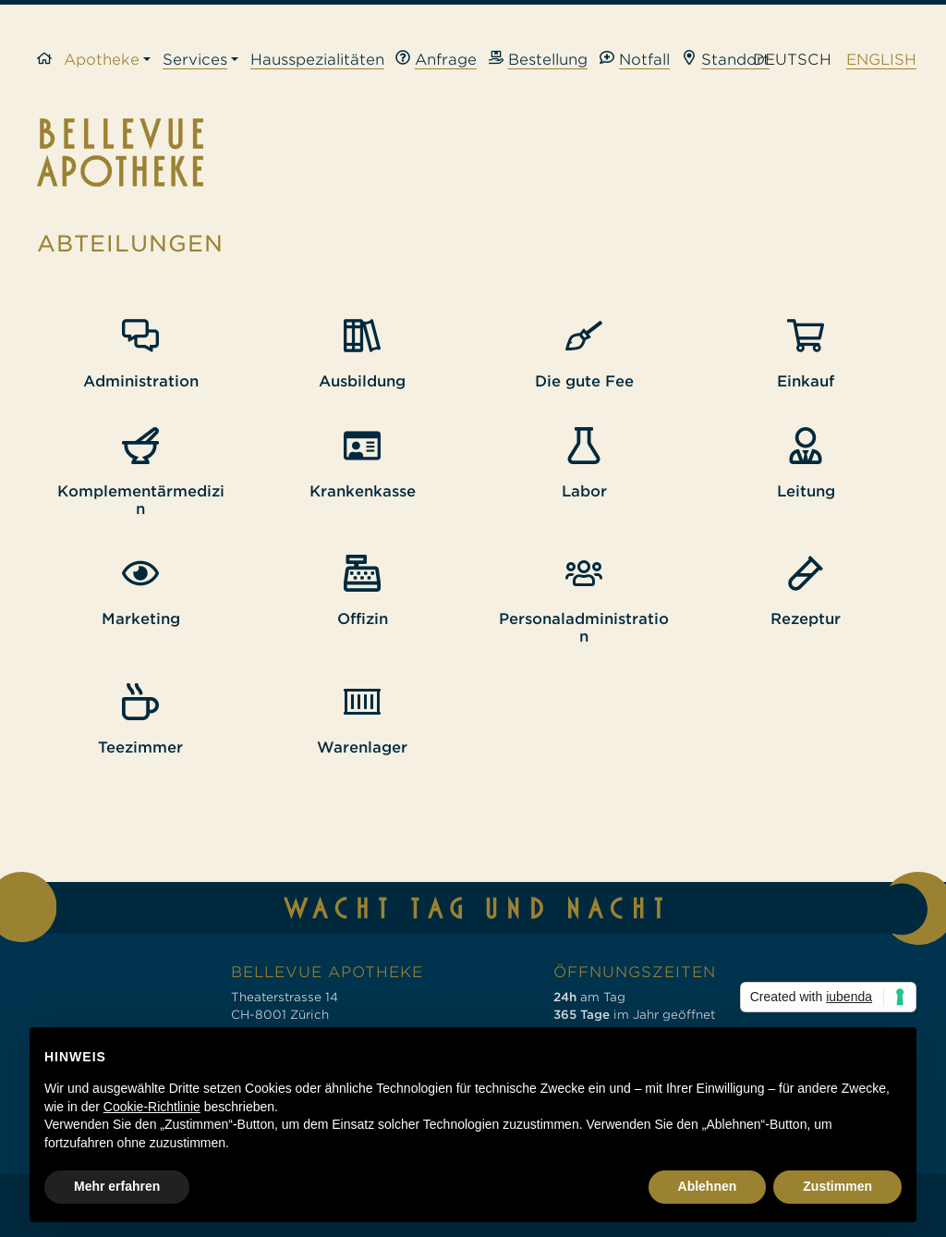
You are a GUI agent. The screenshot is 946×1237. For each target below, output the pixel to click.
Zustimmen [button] (837, 1186)
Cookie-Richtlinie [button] (151, 1106)
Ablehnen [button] (707, 1186)
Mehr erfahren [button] (117, 1186)
